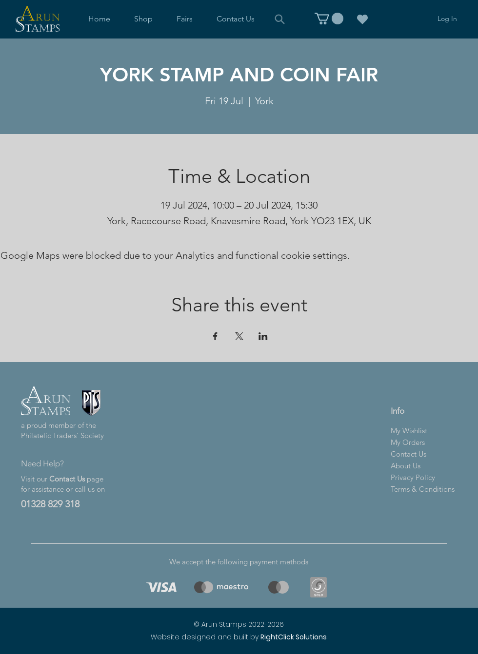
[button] (143, 18)
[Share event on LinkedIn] (263, 336)
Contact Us (67, 478)
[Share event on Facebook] (215, 336)
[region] (159, 587)
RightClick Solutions (293, 637)
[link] (329, 18)
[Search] (279, 19)
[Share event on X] (239, 336)
